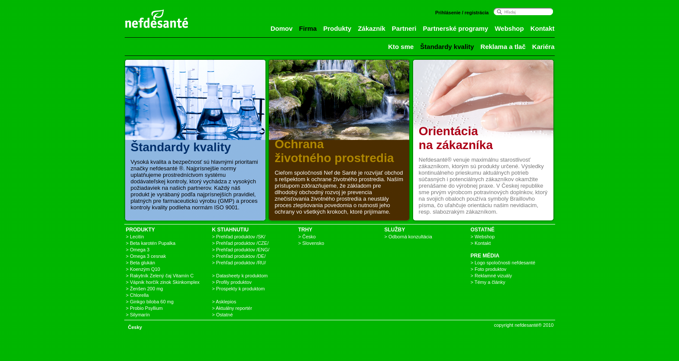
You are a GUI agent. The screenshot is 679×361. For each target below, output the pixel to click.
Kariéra (543, 46)
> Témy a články (488, 282)
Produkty (337, 28)
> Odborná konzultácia (408, 236)
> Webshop (483, 236)
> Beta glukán (140, 262)
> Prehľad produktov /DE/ (239, 256)
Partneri (404, 28)
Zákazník (371, 28)
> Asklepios (224, 301)
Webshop (509, 28)
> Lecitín (135, 236)
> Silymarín (138, 314)
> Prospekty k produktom (238, 288)
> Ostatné (222, 314)
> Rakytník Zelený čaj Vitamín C (160, 275)
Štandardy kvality (447, 46)
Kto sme (401, 46)
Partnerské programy (455, 28)
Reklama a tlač (503, 46)
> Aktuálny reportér (232, 308)
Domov (282, 28)
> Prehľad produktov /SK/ (238, 236)
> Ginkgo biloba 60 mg (150, 301)
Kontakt (542, 28)
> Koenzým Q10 (143, 269)
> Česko (307, 236)
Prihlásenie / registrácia (462, 12)
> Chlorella (137, 295)
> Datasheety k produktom (240, 275)
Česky (135, 327)
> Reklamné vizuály (491, 275)
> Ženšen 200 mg (144, 288)
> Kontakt (481, 243)
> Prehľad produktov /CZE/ (240, 243)
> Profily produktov (232, 282)
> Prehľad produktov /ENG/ (241, 249)
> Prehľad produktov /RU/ (239, 262)
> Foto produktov (489, 269)
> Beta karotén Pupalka (151, 243)
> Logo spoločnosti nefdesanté (503, 262)
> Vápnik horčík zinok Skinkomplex (163, 282)
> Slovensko (311, 243)
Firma (308, 28)
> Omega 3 (138, 249)
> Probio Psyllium (144, 308)
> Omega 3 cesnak (146, 256)
